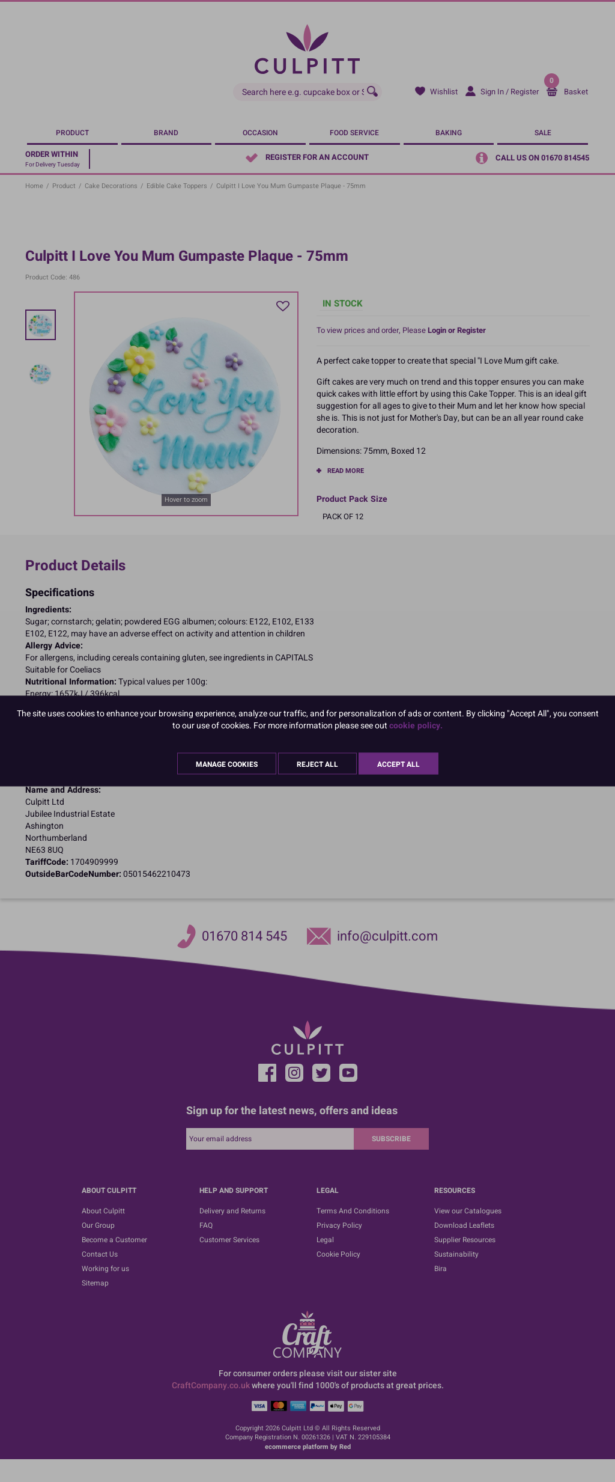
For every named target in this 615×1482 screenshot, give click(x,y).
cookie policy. (416, 725)
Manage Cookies (227, 764)
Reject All (317, 764)
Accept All (398, 764)
